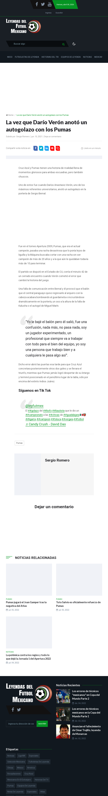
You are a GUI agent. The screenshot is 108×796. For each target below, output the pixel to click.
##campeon (43, 419)
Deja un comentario (52, 136)
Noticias (87, 57)
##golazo (33, 410)
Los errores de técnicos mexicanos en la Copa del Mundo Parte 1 (86, 712)
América (31, 768)
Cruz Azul (29, 774)
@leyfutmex (35, 406)
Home (11, 115)
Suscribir (59, 13)
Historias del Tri (50, 57)
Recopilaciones (14, 774)
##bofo (47, 410)
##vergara (67, 419)
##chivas (54, 414)
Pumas (19, 443)
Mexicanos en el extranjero (19, 780)
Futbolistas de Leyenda (27, 57)
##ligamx (31, 419)
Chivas (10, 768)
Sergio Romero (23, 136)
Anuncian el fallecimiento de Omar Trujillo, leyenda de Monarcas (86, 730)
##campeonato (34, 414)
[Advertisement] (54, 83)
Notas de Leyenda (15, 792)
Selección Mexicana (16, 762)
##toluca (56, 419)
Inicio (9, 57)
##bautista (58, 410)
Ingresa (48, 13)
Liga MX (21, 756)
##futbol (79, 419)
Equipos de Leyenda (71, 57)
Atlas (42, 792)
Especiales (33, 756)
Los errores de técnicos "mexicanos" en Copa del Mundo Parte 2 (86, 695)
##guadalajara (71, 414)
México (20, 768)
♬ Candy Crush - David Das (46, 424)
